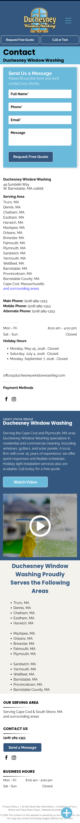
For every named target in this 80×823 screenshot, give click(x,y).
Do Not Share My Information (38, 806)
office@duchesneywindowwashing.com (34, 375)
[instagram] (14, 399)
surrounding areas (24, 716)
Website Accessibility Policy (57, 809)
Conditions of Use (66, 806)
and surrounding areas (21, 289)
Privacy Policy (10, 806)
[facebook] (6, 399)
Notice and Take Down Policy (24, 809)
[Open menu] (68, 20)
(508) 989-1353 (35, 301)
